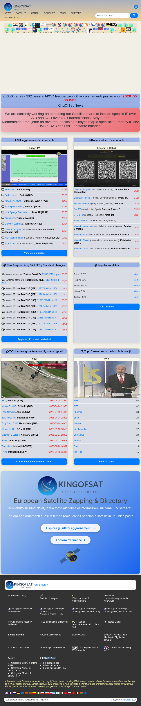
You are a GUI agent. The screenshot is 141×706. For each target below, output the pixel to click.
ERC (3, 400)
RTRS (4, 440)
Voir (137, 274)
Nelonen (78, 423)
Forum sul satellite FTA (54, 668)
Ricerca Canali (106, 461)
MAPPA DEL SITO (13, 17)
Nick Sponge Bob (13, 206)
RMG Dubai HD (81, 220)
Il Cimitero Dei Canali (18, 647)
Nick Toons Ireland (14, 237)
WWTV (77, 440)
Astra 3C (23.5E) (29, 435)
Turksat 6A (122, 198)
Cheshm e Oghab (13, 229)
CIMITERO (76, 13)
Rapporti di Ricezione (50, 634)
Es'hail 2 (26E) (25, 406)
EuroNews (79, 435)
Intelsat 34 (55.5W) (22, 446)
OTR (76, 406)
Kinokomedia (80, 429)
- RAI (124, 634)
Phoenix (78, 412)
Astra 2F (118, 203)
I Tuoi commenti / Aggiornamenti (80, 598)
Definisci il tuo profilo (50, 597)
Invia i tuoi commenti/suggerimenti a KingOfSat (116, 598)
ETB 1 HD (79, 215)
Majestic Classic (82, 240)
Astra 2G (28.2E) (32, 206)
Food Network (8, 412)
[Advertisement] (70, 66)
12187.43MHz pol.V (47, 306)
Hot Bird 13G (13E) (34, 280)
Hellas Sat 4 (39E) (28, 423)
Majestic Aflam (81, 234)
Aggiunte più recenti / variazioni (34, 339)
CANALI (35, 13)
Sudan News (11, 195)
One (76, 446)
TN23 (4, 452)
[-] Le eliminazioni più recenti (54, 622)
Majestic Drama (81, 248)
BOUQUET (49, 13)
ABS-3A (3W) (23, 412)
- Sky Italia (118, 637)
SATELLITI (21, 13)
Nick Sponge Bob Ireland (17, 212)
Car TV (77, 209)
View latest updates (34, 253)
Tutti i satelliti (107, 306)
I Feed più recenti (51, 665)
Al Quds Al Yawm (13, 201)
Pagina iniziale (26, 585)
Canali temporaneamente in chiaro (34, 461)
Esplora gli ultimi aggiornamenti (70, 528)
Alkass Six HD (8, 429)
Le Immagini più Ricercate (53, 647)
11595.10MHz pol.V (51, 274)
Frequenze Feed (51, 663)
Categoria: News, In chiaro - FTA (19, 669)
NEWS (7, 13)
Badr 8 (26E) (23, 189)
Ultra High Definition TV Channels (85, 648)
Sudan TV (10, 189)
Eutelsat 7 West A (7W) (36, 201)
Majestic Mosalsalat (83, 226)
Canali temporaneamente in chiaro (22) (85, 624)
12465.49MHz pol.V (46, 317)
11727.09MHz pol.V (47, 288)
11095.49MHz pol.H (47, 312)
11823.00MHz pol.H (47, 300)
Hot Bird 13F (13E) (26, 300)
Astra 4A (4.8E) (15, 400)
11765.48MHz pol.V (47, 294)
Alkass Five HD (9, 406)
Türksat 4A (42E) (25, 218)
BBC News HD (8, 417)
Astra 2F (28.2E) (40, 212)
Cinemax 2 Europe (10, 435)
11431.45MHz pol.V (46, 329)
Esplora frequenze (70, 540)
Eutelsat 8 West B (111, 209)
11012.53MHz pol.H (47, 323)
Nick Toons (10, 243)
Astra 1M (109, 215)
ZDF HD (78, 452)
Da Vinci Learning (13, 224)
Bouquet (108, 634)
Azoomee (9, 218)
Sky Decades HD (82, 203)
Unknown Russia (82, 198)
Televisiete (6, 446)
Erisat (76, 417)
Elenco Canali (79, 634)
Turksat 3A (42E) (32, 274)
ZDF (76, 400)
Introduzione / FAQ (17, 595)
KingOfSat (126, 699)
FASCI (63, 13)
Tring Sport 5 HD (9, 423)
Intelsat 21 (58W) (26, 417)
